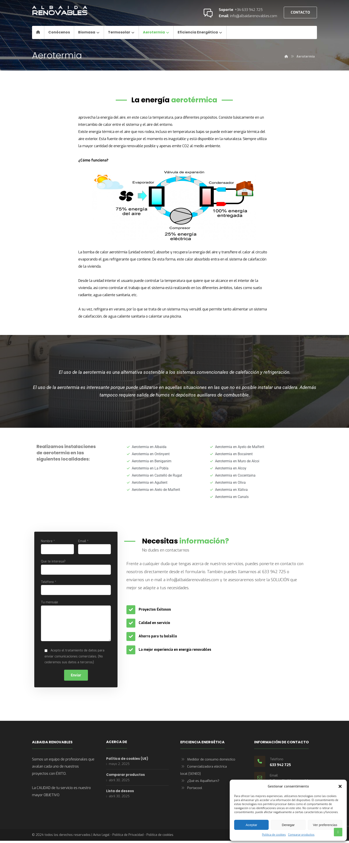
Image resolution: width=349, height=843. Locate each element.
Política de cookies (274, 835)
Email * (94, 547)
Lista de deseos (120, 794)
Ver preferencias (325, 825)
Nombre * (57, 547)
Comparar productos (301, 835)
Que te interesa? (76, 567)
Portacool (191, 790)
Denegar (288, 825)
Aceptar (251, 825)
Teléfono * (76, 588)
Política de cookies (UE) (127, 761)
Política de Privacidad (128, 837)
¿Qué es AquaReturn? (199, 783)
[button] (340, 786)
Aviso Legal (101, 837)
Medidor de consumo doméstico (207, 762)
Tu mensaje (76, 623)
